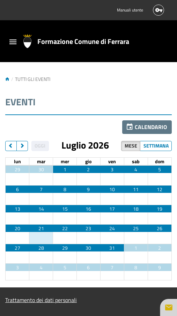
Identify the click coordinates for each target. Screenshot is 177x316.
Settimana (156, 145)
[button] (147, 127)
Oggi (40, 145)
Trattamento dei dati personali (41, 300)
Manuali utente (130, 10)
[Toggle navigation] (12, 42)
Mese (131, 145)
